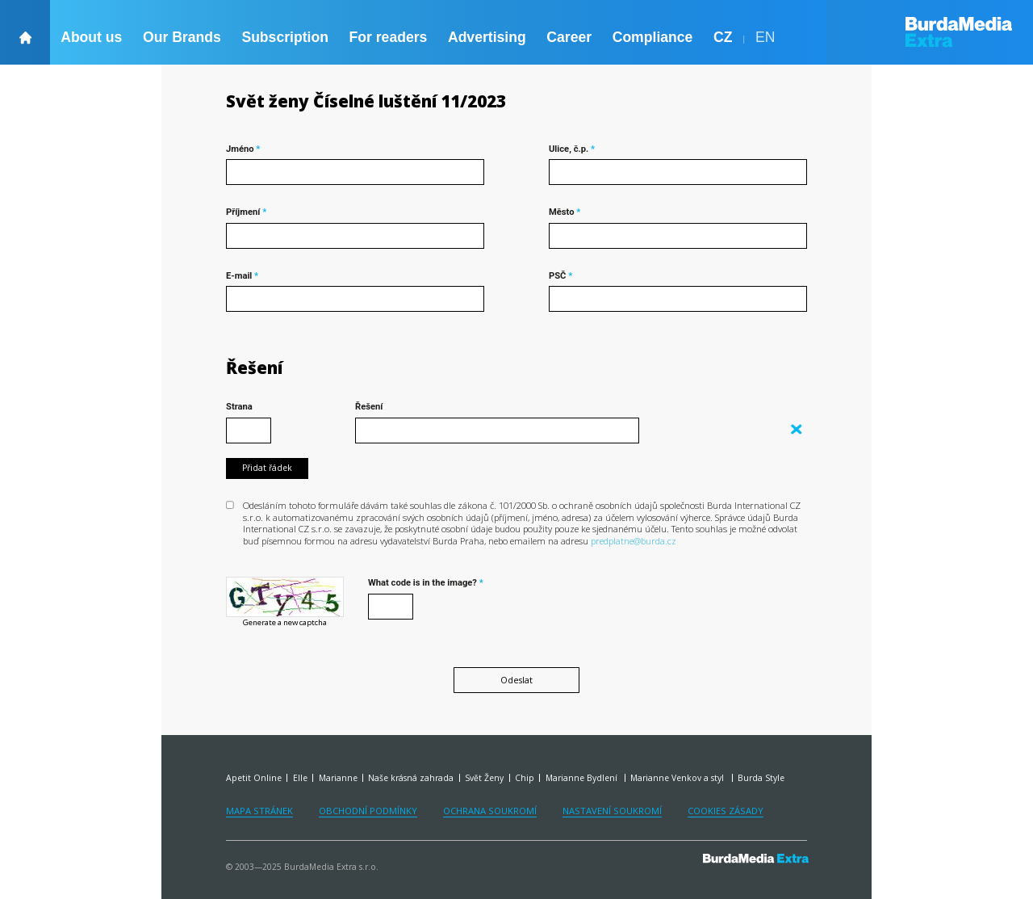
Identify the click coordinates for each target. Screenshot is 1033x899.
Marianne (338, 777)
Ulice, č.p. (572, 149)
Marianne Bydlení (583, 777)
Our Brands (182, 37)
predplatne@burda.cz (633, 541)
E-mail (242, 276)
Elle (300, 777)
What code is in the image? (425, 583)
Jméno (243, 149)
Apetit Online (254, 777)
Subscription (284, 37)
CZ (722, 37)
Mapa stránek (259, 810)
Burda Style (761, 777)
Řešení (254, 368)
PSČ (560, 276)
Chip (524, 777)
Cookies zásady (725, 810)
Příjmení (246, 212)
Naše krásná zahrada (411, 777)
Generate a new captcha (285, 623)
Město (564, 212)
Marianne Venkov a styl (678, 777)
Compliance (653, 37)
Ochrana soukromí (490, 810)
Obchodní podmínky (368, 810)
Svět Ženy (484, 777)
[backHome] (25, 32)
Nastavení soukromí (612, 810)
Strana (239, 406)
